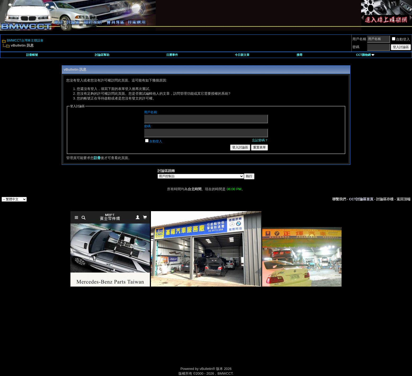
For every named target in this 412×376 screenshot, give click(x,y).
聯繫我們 (339, 199)
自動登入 (401, 39)
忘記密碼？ (260, 140)
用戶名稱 (359, 39)
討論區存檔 (384, 199)
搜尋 (299, 54)
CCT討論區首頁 (361, 199)
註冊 (97, 158)
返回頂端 (403, 199)
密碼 (355, 47)
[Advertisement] (161, 333)
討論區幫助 (102, 54)
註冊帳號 (32, 54)
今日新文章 (242, 54)
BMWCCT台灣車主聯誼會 (25, 40)
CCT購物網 (365, 54)
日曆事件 (172, 54)
